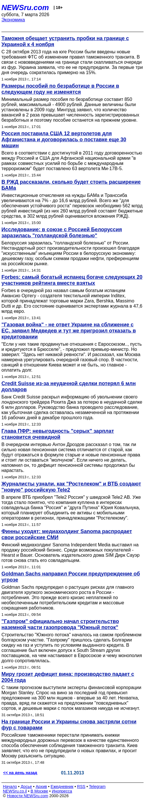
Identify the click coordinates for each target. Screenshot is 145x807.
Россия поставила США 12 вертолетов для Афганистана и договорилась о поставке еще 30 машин (63, 139)
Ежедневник (62, 786)
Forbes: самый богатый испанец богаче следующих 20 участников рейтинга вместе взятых (71, 280)
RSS (81, 786)
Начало (10, 786)
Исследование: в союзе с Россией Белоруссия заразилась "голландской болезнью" (61, 232)
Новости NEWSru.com (27, 795)
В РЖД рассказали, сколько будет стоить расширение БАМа (71, 185)
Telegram (97, 786)
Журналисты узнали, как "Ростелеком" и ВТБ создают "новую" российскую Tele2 (71, 487)
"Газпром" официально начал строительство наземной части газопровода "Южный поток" (60, 624)
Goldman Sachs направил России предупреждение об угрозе (70, 577)
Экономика (13, 19)
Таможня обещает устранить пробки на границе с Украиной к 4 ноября (65, 41)
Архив (41, 786)
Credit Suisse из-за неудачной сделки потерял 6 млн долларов (68, 386)
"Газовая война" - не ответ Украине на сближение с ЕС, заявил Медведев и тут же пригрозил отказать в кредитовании (68, 331)
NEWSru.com (25, 7)
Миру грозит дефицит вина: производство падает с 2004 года (67, 677)
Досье (26, 786)
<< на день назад (20, 772)
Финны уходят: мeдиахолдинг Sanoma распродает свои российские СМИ (66, 534)
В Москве (39, 791)
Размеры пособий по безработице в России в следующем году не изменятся (60, 89)
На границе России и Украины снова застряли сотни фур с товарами (68, 725)
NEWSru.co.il (15, 791)
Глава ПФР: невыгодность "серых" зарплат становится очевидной (57, 434)
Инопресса (62, 791)
